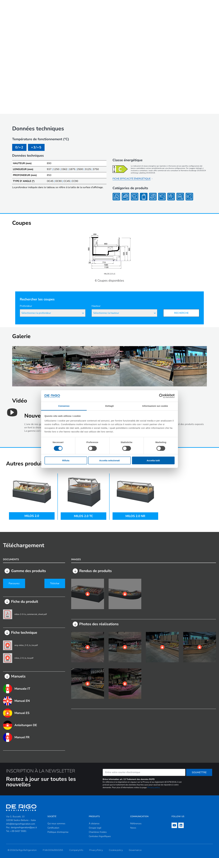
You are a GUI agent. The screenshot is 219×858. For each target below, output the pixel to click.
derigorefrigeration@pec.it (24, 827)
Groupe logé (95, 827)
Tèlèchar (54, 583)
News (133, 827)
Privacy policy (154, 787)
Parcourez (14, 583)
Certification (53, 827)
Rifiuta (65, 460)
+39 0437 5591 (18, 831)
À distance (94, 823)
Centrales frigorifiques (100, 836)
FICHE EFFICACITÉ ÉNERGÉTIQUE (132, 178)
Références (135, 823)
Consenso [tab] (63, 406)
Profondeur (26, 306)
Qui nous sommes (56, 823)
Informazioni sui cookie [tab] (155, 406)
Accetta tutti (153, 460)
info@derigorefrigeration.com (20, 823)
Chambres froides (98, 832)
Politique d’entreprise (57, 832)
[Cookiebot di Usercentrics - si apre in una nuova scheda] (161, 396)
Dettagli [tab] (109, 406)
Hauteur (96, 306)
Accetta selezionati (109, 460)
